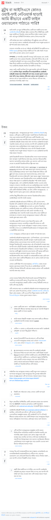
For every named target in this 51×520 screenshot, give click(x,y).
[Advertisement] (30, 106)
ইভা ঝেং (47, 384)
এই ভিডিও (35, 264)
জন (49, 87)
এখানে (12, 234)
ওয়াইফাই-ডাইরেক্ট (15, 32)
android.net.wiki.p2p (26, 406)
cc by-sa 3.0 (33, 517)
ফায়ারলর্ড (17, 396)
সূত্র (48, 89)
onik (48, 422)
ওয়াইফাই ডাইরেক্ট (38, 133)
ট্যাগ (22, 3)
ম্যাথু (16, 313)
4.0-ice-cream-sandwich (16, 84)
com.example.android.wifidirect (35, 410)
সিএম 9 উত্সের (14, 295)
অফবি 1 (17, 333)
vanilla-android (34, 84)
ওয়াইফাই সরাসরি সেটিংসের (40, 291)
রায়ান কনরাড (46, 299)
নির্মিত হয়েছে (13, 51)
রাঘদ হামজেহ (18, 478)
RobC (48, 462)
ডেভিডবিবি (18, 366)
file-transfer (26, 84)
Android (16, 3)
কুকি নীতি (38, 513)
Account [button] (45, 3)
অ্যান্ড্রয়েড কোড (30, 343)
